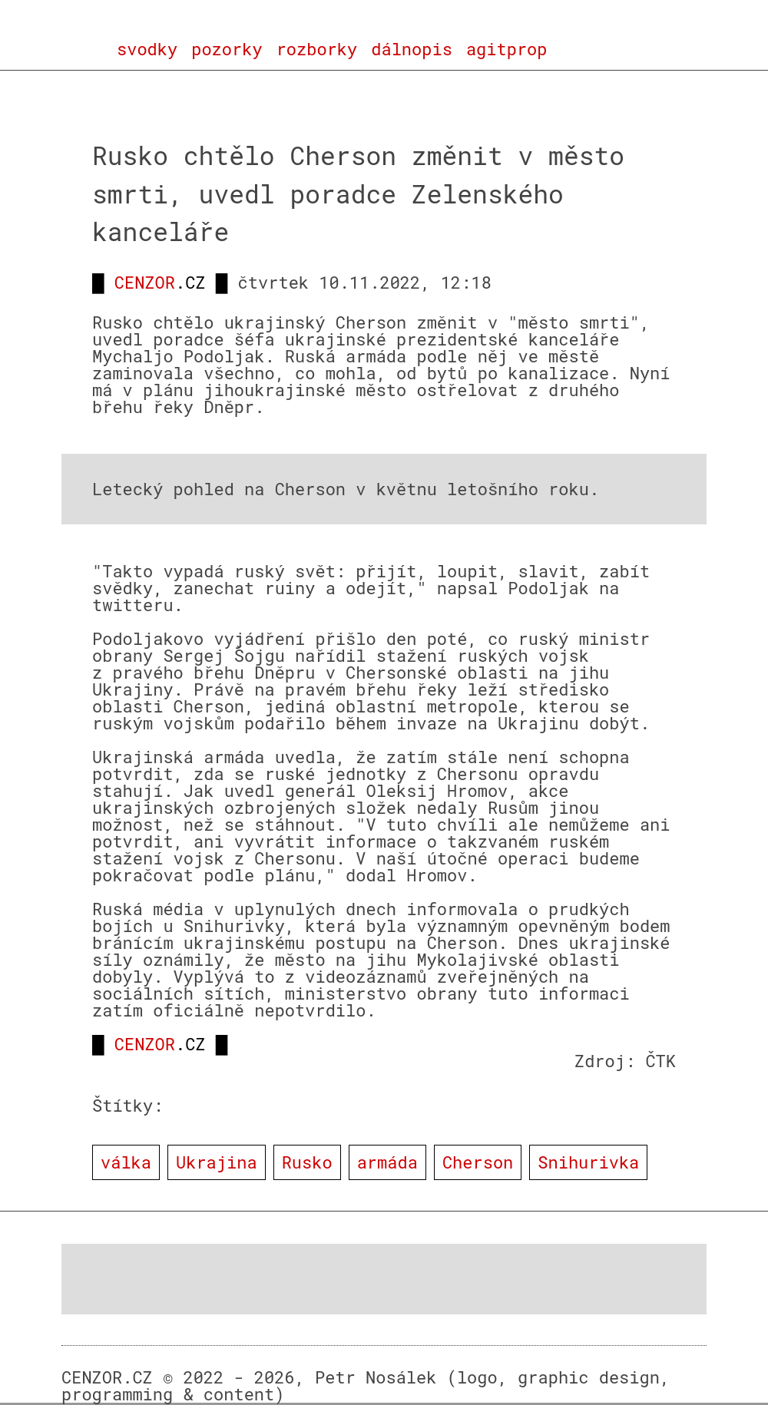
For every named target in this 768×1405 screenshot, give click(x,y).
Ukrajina (216, 1162)
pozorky (226, 49)
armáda (387, 1162)
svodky (147, 49)
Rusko (307, 1162)
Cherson (477, 1162)
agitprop (507, 49)
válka (126, 1162)
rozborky (317, 49)
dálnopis (411, 49)
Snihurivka (588, 1162)
